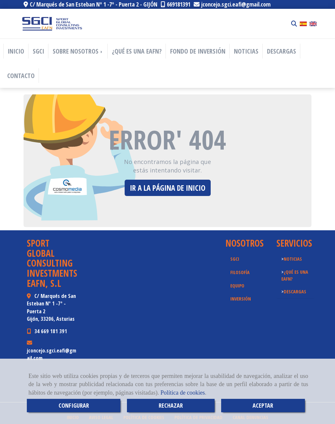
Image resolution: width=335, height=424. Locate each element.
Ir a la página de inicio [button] (167, 188)
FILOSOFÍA (240, 272)
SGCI (38, 51)
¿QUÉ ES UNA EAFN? (137, 51)
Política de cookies (182, 392)
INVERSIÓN (240, 298)
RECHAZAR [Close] (171, 405)
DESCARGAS (281, 51)
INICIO (16, 51)
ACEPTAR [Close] (263, 405)
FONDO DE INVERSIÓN (197, 51)
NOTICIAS (246, 51)
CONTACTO (21, 75)
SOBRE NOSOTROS (78, 51)
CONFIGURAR (74, 405)
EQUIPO (237, 285)
